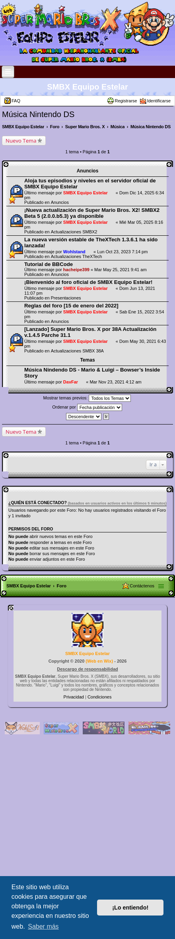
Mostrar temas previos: (87, 398)
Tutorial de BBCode (48, 264)
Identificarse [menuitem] (159, 100)
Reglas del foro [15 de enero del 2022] (71, 306)
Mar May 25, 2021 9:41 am (120, 269)
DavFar (70, 382)
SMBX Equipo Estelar (87, 86)
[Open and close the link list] (8, 72)
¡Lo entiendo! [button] (130, 907)
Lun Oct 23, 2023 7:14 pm (122, 251)
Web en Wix (99, 661)
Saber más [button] (43, 926)
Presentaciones (66, 297)
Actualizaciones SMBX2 (74, 231)
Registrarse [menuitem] (126, 100)
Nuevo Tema (21, 140)
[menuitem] (74, 696)
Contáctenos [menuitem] (142, 585)
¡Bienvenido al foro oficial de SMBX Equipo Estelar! (88, 282)
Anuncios (60, 202)
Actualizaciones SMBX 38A (77, 350)
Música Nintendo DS (38, 114)
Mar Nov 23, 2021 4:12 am (115, 382)
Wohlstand (74, 251)
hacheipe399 (76, 269)
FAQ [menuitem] (16, 100)
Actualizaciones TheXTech (76, 256)
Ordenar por (87, 407)
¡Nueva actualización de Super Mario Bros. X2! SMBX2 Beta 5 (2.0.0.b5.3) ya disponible (91, 213)
